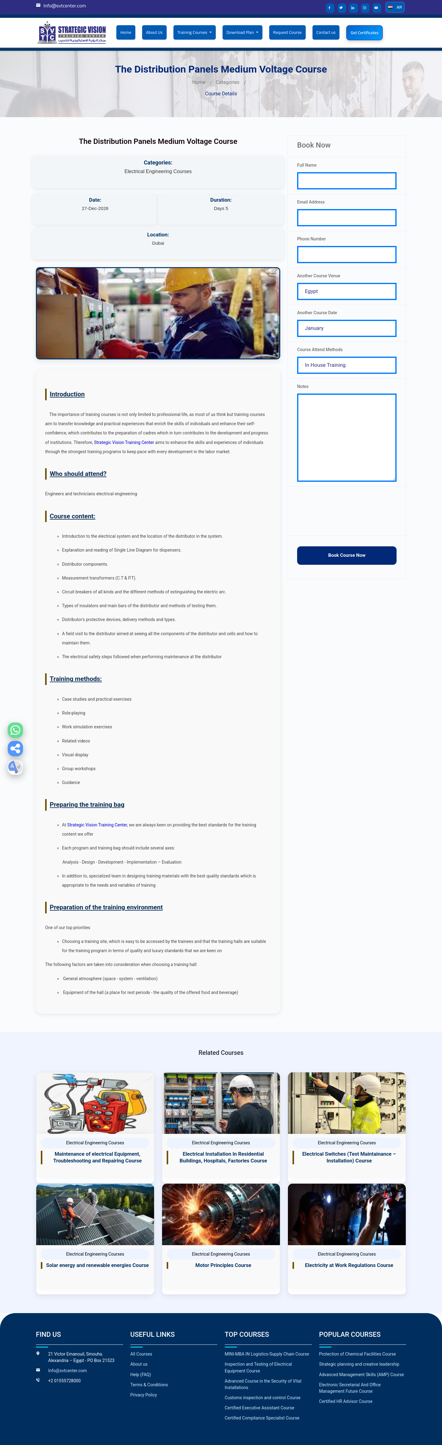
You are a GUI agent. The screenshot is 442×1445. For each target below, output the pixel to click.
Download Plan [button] (241, 32)
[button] (15, 748)
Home (125, 32)
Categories (227, 82)
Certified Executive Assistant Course (259, 1372)
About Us (154, 32)
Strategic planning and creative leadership (359, 1329)
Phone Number (311, 240)
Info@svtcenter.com (65, 6)
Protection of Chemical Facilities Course (357, 1319)
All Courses (141, 1319)
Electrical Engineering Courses (158, 171)
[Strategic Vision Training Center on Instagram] (367, 8)
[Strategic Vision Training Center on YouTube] (378, 8)
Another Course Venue (318, 278)
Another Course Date (317, 316)
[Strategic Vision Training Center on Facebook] (332, 8)
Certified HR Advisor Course (345, 1366)
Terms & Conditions (149, 1349)
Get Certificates (364, 33)
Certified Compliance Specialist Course (262, 1382)
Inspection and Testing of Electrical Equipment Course (258, 1332)
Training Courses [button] (192, 32)
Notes (302, 392)
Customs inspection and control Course (262, 1362)
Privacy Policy (143, 1359)
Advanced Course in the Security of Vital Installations (263, 1349)
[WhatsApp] (15, 730)
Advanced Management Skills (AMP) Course (361, 1339)
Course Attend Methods (320, 354)
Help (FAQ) (140, 1339)
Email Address (311, 202)
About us (139, 1329)
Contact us (326, 32)
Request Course (287, 32)
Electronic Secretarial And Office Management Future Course (350, 1353)
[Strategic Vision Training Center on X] (343, 8)
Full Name (306, 165)
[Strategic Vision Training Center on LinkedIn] (355, 8)
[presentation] (347, 521)
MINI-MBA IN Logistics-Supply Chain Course (266, 1319)
